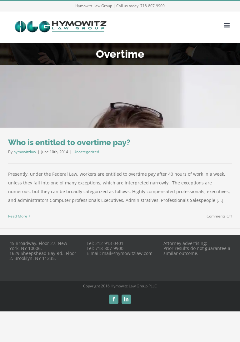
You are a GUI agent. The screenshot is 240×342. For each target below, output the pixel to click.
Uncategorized (86, 151)
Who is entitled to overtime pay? (69, 142)
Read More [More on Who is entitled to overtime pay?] (17, 216)
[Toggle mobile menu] (227, 25)
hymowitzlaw (24, 151)
